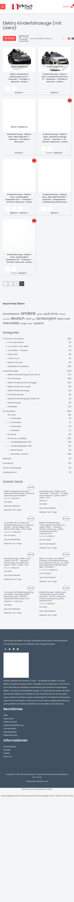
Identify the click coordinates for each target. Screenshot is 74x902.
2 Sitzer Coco (14, 358)
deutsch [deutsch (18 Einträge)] (18, 318)
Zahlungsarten (10, 732)
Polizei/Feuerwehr (16, 394)
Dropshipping (10, 746)
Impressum (9, 718)
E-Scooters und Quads (13, 338)
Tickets (7, 753)
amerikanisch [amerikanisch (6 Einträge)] (11, 314)
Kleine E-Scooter (15, 362)
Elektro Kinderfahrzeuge (18, 390)
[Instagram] (6, 649)
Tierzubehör (8, 463)
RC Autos (12, 415)
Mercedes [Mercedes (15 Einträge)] (11, 323)
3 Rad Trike (13, 354)
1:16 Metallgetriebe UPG (21, 442)
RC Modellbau (9, 411)
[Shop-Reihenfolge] (47, 38)
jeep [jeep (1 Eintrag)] (33, 319)
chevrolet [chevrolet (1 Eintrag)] (6, 319)
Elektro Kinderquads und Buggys (22, 382)
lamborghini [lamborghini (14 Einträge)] (46, 318)
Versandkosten (14, 506)
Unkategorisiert (10, 472)
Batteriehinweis (10, 735)
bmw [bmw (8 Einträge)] (54, 314)
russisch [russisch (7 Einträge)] (38, 323)
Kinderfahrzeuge (10, 371)
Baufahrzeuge (14, 402)
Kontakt (7, 750)
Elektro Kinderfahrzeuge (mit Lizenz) (24, 374)
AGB (5, 715)
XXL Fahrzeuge (14, 378)
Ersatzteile (12, 406)
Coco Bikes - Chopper (18, 350)
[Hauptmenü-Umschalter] (2, 6)
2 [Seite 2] (16, 283)
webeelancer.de (41, 781)
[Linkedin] (14, 649)
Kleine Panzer (17, 450)
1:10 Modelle (16, 418)
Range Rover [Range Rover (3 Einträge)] (26, 323)
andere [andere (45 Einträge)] (28, 313)
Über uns (8, 756)
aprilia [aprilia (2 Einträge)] (39, 314)
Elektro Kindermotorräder (19, 386)
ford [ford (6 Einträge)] (28, 318)
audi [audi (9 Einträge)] (47, 314)
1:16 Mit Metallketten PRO (21, 446)
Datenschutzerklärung (13, 725)
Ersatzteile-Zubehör (19, 454)
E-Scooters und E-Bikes (18, 346)
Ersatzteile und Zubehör (18, 366)
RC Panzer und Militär (17, 438)
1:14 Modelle (16, 422)
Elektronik (7, 458)
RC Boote (12, 434)
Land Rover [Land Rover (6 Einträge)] (63, 318)
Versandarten (10, 728)
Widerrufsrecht (10, 722)
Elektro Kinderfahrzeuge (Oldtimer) (23, 398)
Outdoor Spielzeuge (12, 468)
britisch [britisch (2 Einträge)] (62, 314)
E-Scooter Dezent (16, 342)
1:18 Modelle (16, 426)
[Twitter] (10, 649)
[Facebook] (18, 649)
